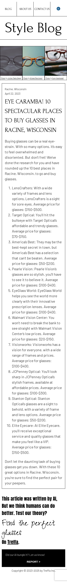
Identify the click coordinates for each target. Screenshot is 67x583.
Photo (3, 78)
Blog (8, 9)
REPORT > (33, 561)
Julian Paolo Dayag (14, 78)
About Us (25, 9)
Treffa (12, 542)
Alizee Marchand (36, 78)
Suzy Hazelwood (58, 78)
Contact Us (42, 9)
